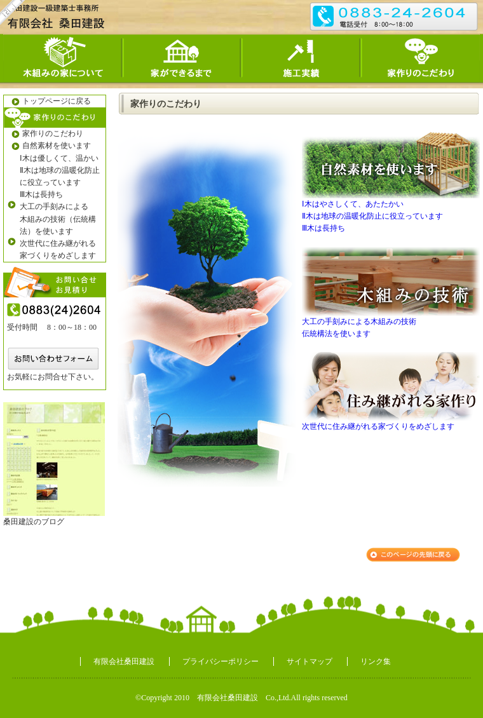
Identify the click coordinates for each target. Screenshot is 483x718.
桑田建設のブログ (33, 521)
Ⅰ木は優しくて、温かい (59, 158)
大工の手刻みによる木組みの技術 (359, 321)
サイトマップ (309, 661)
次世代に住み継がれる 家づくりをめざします (58, 249)
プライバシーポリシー (220, 661)
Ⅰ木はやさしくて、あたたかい (353, 204)
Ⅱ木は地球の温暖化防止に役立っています (60, 176)
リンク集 (375, 661)
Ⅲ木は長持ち (41, 194)
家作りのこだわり (43, 134)
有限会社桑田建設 (123, 661)
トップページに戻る (47, 101)
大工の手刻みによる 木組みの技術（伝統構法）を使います (58, 218)
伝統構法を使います (336, 333)
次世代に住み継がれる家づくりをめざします (378, 426)
